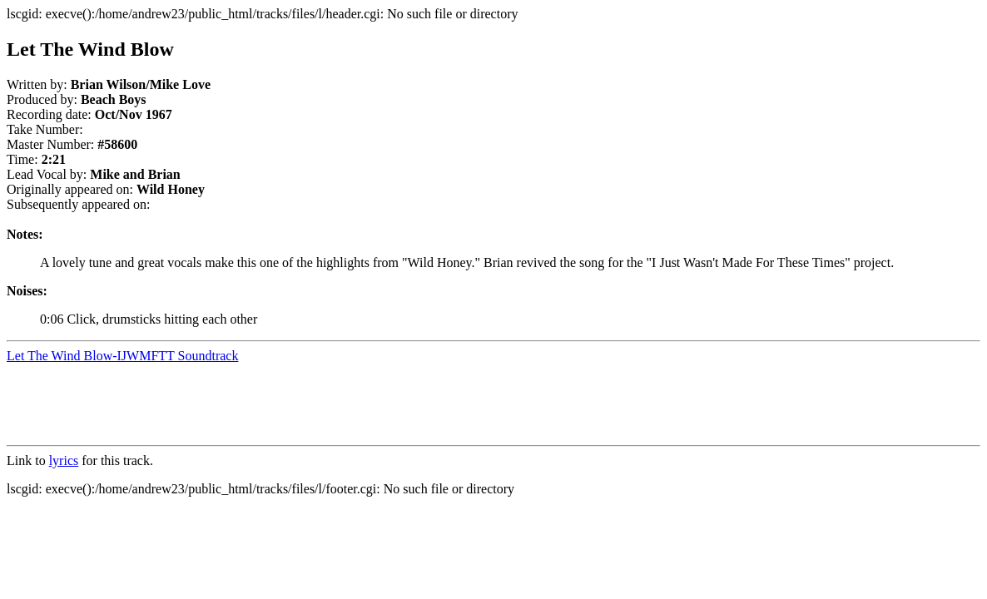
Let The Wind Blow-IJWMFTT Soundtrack (122, 356)
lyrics (64, 460)
